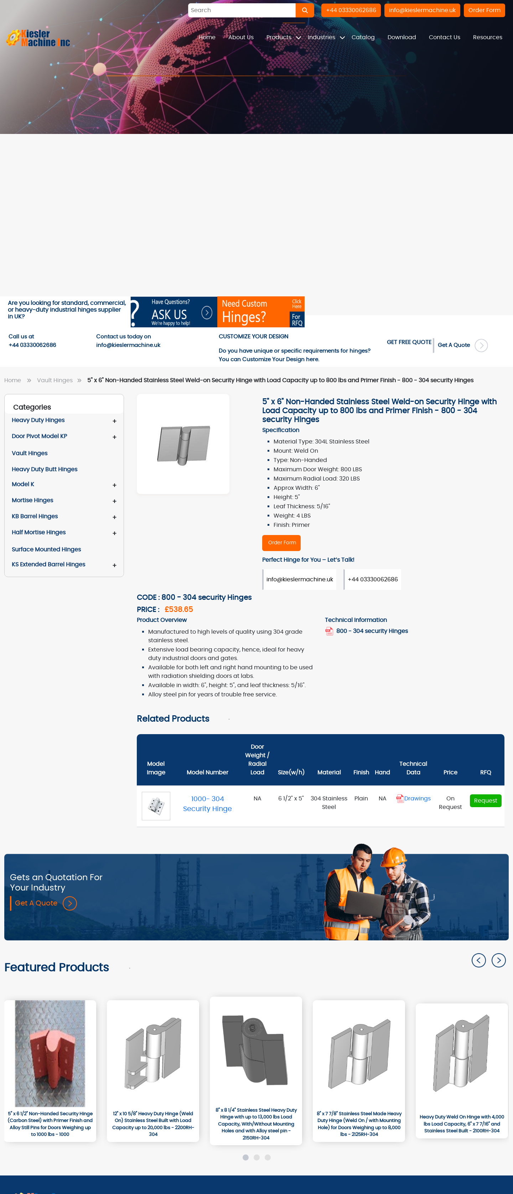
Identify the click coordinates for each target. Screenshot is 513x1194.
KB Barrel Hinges (35, 516)
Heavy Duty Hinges (38, 420)
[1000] (50, 1053)
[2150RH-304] (256, 1050)
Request (485, 801)
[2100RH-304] (462, 1056)
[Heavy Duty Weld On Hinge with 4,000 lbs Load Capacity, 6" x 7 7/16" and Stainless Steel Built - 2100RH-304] (462, 1124)
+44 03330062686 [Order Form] (373, 579)
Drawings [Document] (413, 798)
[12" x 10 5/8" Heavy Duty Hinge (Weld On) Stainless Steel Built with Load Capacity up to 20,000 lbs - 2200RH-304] (153, 1124)
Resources (487, 37)
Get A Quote (46, 904)
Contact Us (444, 37)
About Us (241, 37)
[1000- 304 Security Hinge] (156, 806)
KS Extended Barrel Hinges (48, 564)
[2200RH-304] (153, 1053)
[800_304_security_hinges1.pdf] (330, 631)
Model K (23, 484)
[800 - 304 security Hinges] (281, 543)
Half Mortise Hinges (39, 532)
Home (207, 37)
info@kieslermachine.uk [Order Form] (299, 579)
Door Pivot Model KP (39, 436)
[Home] (38, 37)
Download (402, 37)
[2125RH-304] (359, 1053)
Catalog (363, 37)
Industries (322, 37)
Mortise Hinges (32, 500)
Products (279, 37)
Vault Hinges (60, 380)
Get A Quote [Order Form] (463, 345)
